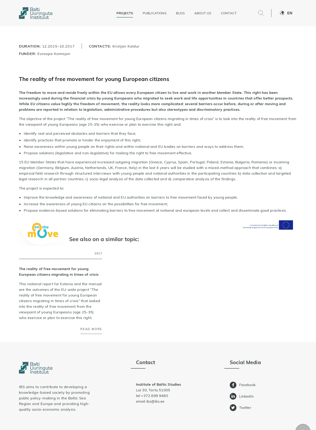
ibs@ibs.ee (155, 401)
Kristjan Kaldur (126, 46)
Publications (154, 13)
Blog (180, 13)
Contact (229, 13)
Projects (124, 13)
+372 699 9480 (154, 395)
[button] (292, 13)
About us (202, 13)
